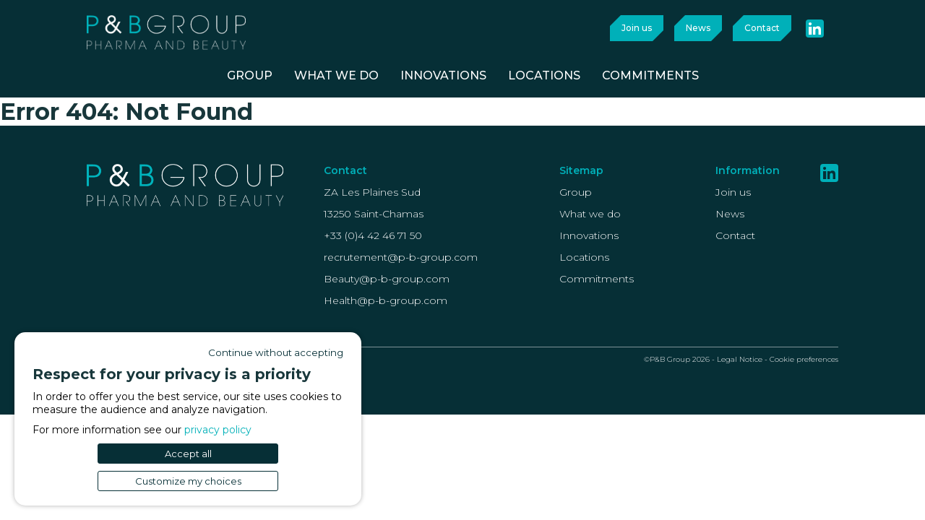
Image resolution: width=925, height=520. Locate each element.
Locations (584, 257)
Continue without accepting (275, 352)
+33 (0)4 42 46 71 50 (373, 235)
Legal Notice (739, 359)
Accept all (188, 453)
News (698, 27)
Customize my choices (188, 481)
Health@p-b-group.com (385, 300)
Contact (762, 27)
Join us (636, 27)
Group (575, 192)
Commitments (596, 278)
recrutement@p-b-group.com (401, 257)
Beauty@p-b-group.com (386, 278)
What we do (590, 213)
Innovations (589, 235)
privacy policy (217, 429)
